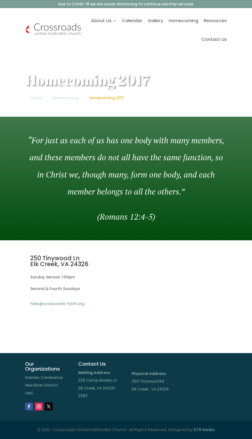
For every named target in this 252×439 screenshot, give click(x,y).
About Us (101, 20)
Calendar (132, 20)
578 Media (204, 430)
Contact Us (214, 39)
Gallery (155, 20)
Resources (215, 20)
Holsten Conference (44, 377)
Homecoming (183, 20)
